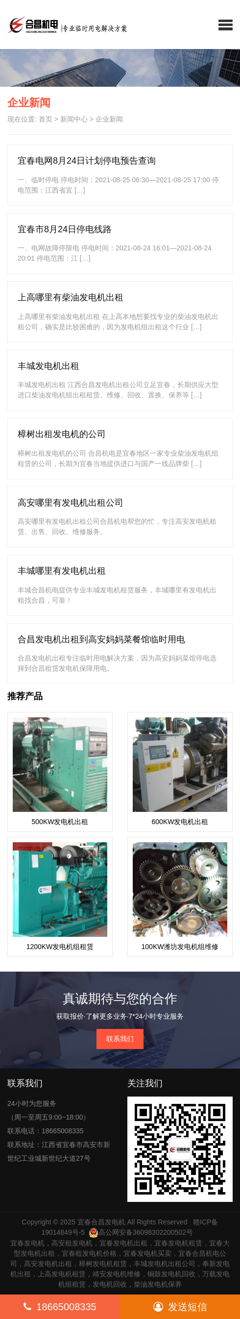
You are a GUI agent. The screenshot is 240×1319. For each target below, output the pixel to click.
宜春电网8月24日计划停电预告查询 (87, 161)
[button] (225, 24)
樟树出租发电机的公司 (62, 434)
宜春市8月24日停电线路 (65, 229)
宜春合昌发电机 (101, 1222)
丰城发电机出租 (48, 366)
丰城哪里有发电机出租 (62, 571)
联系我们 (120, 1039)
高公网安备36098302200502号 (141, 1232)
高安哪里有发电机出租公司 (70, 503)
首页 (45, 119)
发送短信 (180, 1306)
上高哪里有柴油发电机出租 (70, 297)
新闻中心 (74, 119)
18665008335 (60, 1306)
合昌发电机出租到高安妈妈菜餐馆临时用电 (101, 639)
